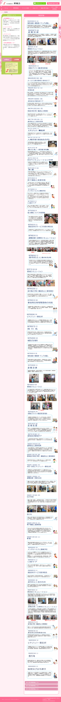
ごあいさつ (35, 8)
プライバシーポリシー (15, 699)
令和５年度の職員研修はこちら (32, 682)
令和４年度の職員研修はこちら (32, 685)
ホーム (6, 8)
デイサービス (7, 34)
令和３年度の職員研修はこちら (32, 689)
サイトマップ (7, 699)
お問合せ (6, 59)
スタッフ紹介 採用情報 (54, 8)
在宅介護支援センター (9, 42)
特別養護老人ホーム (9, 18)
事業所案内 (16, 8)
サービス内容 (25, 8)
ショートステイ (8, 27)
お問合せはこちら (39, 3)
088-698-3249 (53, 3)
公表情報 (16, 59)
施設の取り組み (45, 8)
